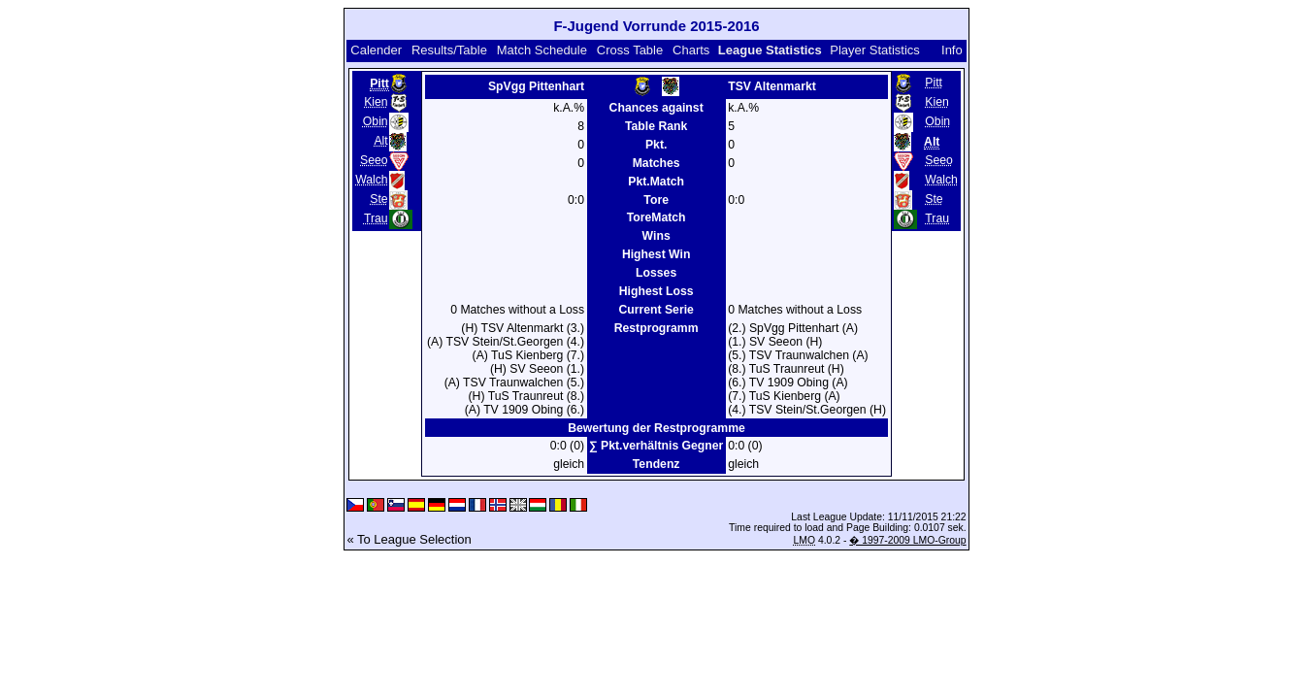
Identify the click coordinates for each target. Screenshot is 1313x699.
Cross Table (630, 50)
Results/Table (449, 50)
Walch (371, 179)
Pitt (933, 82)
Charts (691, 50)
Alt (380, 141)
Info (952, 50)
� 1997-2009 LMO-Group (907, 540)
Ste (378, 199)
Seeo (374, 160)
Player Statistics (874, 50)
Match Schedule (542, 50)
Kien (375, 102)
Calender (376, 50)
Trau (376, 218)
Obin (375, 121)
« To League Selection (408, 539)
